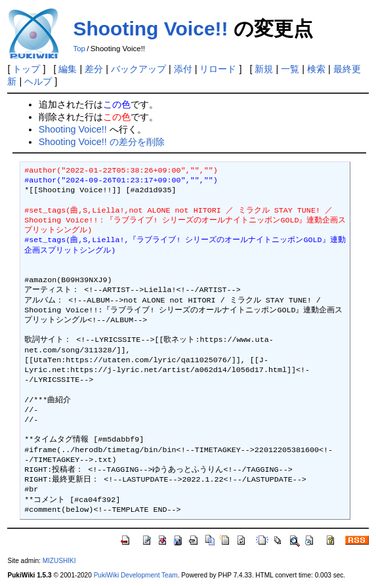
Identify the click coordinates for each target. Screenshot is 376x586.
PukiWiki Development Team (136, 575)
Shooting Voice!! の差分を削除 (102, 141)
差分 (94, 69)
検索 (316, 69)
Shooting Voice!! (150, 28)
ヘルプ (38, 81)
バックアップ (138, 69)
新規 (264, 69)
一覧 (290, 69)
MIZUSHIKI (59, 560)
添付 (183, 69)
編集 (67, 69)
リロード (217, 69)
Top (79, 48)
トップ (26, 69)
